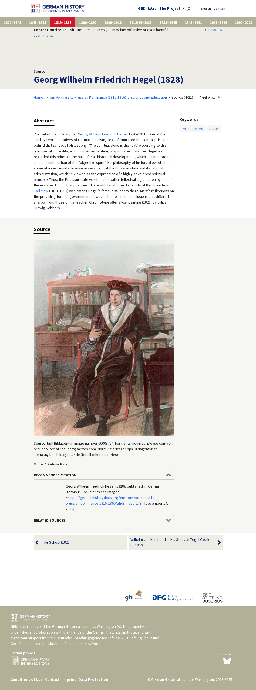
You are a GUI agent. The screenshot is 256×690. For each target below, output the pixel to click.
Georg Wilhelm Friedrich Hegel (102, 134)
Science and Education (148, 97)
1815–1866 (62, 22)
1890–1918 (113, 22)
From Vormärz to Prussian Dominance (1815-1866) (86, 97)
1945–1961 (193, 22)
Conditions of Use (26, 679)
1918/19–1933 (140, 22)
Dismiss (213, 29)
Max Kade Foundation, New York (73, 643)
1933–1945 (168, 22)
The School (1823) (56, 542)
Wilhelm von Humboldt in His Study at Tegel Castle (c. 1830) (172, 542)
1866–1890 (87, 22)
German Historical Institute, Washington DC (86, 626)
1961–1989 (218, 22)
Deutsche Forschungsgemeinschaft (85, 637)
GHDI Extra (147, 8)
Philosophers (192, 128)
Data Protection (93, 679)
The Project (170, 8)
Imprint (69, 679)
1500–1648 (12, 22)
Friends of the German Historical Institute (102, 632)
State (213, 128)
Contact (52, 679)
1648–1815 (37, 22)
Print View (207, 97)
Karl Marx (41, 190)
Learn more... (44, 35)
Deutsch (219, 8)
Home (38, 97)
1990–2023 (243, 22)
